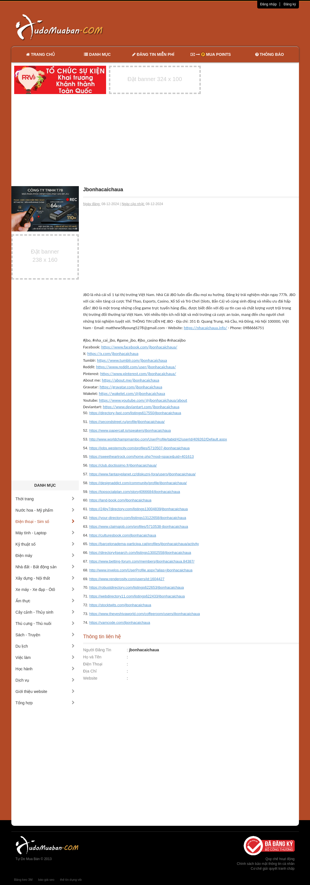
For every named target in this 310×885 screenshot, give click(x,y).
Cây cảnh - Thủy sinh (45, 612)
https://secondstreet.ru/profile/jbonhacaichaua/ (127, 422)
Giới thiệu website (45, 691)
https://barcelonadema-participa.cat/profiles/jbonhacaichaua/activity (144, 544)
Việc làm (45, 657)
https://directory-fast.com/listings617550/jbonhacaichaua (135, 413)
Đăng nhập (268, 4)
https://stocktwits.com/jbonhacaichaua (120, 605)
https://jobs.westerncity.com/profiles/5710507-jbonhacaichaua (139, 448)
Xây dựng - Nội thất (45, 578)
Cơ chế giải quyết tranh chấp (272, 869)
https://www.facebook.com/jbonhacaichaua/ (139, 347)
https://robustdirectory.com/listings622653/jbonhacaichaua (136, 587)
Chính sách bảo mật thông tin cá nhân (265, 864)
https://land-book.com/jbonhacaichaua (120, 500)
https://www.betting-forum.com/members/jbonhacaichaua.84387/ (142, 561)
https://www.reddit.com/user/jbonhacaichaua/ (136, 366)
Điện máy (45, 555)
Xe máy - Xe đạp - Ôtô (45, 589)
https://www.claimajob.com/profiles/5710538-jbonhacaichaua (138, 526)
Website (90, 678)
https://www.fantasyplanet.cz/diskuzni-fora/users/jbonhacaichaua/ (142, 474)
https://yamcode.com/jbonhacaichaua (119, 622)
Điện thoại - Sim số (45, 521)
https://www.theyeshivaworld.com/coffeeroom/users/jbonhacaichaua (144, 614)
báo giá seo (46, 879)
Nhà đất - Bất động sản (45, 567)
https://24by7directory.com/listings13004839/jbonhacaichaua (138, 509)
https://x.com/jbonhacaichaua (112, 353)
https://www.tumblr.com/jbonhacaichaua (132, 360)
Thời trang (45, 499)
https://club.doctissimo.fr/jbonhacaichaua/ (123, 465)
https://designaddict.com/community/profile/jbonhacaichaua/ (138, 483)
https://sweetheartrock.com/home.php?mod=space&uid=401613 (141, 456)
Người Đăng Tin (97, 650)
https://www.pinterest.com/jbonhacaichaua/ (138, 373)
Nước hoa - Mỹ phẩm (45, 510)
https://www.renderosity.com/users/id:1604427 (127, 579)
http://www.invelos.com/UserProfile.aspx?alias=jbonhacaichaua (141, 570)
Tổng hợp (45, 703)
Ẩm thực (45, 601)
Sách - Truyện (45, 635)
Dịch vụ (45, 680)
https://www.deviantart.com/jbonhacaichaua (141, 406)
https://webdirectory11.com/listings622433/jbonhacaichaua (137, 596)
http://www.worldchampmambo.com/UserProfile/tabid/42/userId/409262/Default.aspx (158, 439)
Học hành (45, 669)
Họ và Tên (92, 657)
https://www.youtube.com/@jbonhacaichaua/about (143, 400)
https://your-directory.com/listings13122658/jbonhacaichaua (137, 518)
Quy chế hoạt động (279, 859)
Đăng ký (290, 4)
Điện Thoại (92, 664)
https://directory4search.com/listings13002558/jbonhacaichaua (140, 552)
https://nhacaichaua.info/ (205, 327)
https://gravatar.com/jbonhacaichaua (131, 387)
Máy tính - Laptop (45, 533)
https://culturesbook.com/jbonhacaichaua (122, 535)
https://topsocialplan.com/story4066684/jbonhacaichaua (134, 492)
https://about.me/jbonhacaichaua (130, 380)
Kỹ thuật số (45, 544)
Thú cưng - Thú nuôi (45, 623)
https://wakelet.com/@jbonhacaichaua (132, 393)
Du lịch (45, 646)
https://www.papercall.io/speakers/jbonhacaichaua (130, 430)
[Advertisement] (214, 27)
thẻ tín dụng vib (71, 879)
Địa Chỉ (90, 671)
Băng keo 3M (23, 879)
